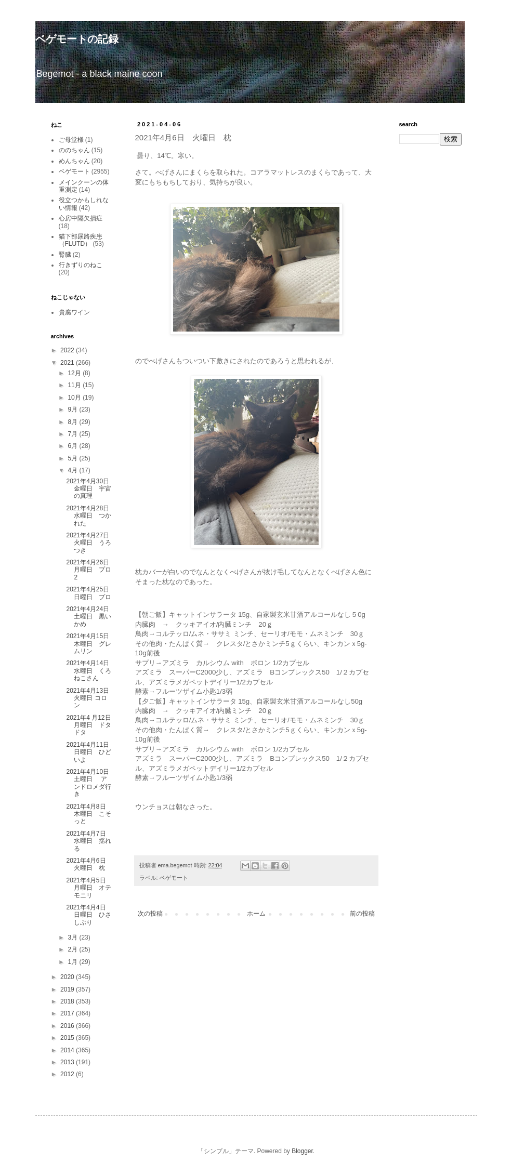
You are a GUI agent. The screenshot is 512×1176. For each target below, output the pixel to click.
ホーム (256, 913)
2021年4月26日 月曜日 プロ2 (90, 570)
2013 (68, 1062)
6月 (73, 446)
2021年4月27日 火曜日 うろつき (90, 543)
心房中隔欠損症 (80, 218)
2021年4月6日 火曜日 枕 (89, 864)
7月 (73, 434)
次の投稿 (150, 913)
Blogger (302, 1151)
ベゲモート (174, 878)
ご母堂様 (71, 139)
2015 (68, 1037)
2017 (68, 1013)
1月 (73, 962)
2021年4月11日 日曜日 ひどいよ (90, 752)
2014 (68, 1050)
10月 (75, 397)
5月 (73, 458)
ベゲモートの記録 (77, 39)
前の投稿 (362, 913)
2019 (68, 989)
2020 (68, 977)
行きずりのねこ (80, 265)
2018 (68, 1001)
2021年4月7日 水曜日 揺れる (89, 841)
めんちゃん (74, 161)
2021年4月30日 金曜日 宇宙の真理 (90, 489)
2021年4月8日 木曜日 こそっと (89, 814)
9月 (73, 409)
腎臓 (65, 254)
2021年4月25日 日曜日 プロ (90, 593)
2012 (68, 1074)
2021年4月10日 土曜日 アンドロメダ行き (90, 783)
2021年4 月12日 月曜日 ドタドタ (91, 725)
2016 (68, 1025)
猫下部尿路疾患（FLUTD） (80, 240)
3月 (73, 937)
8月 (73, 422)
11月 (75, 385)
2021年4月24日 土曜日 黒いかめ (90, 616)
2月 (73, 949)
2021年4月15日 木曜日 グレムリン (90, 643)
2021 (68, 362)
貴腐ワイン (74, 312)
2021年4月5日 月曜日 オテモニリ (89, 888)
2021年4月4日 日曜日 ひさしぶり (89, 915)
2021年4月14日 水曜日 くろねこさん (90, 670)
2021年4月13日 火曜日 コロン (90, 698)
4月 (73, 470)
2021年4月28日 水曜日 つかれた (90, 516)
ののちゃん (74, 150)
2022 (68, 350)
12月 (75, 373)
